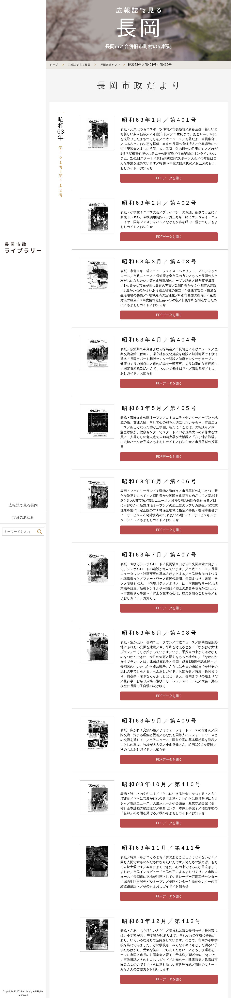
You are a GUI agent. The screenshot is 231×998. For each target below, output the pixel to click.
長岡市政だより (110, 64)
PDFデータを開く (169, 178)
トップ (53, 64)
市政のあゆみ (23, 517)
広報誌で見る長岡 (23, 505)
